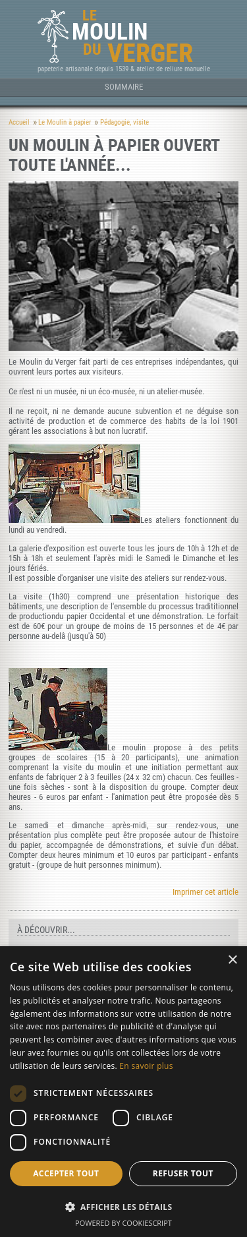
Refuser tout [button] (183, 1173)
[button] (123, 1206)
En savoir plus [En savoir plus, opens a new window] (146, 1065)
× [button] (232, 960)
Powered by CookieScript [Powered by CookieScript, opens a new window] (123, 1223)
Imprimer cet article (205, 892)
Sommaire (124, 87)
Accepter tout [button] (66, 1173)
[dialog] (123, 1091)
